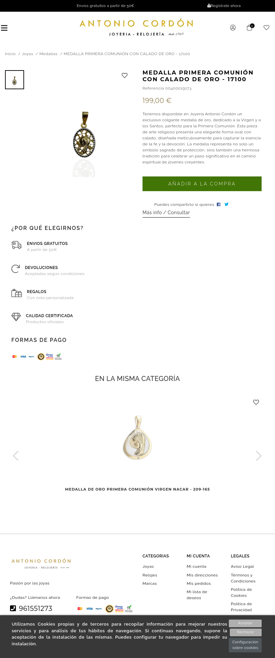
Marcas (150, 584)
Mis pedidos (199, 584)
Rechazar (245, 632)
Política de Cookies (241, 593)
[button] (16, 456)
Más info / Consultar (166, 213)
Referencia (153, 89)
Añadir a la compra (202, 184)
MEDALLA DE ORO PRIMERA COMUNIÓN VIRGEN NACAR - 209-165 (137, 490)
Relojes (150, 575)
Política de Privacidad (241, 607)
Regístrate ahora (224, 6)
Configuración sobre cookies (245, 645)
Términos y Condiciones (243, 578)
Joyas (148, 567)
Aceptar (245, 623)
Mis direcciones (202, 575)
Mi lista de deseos (197, 595)
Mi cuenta (196, 567)
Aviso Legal (242, 567)
